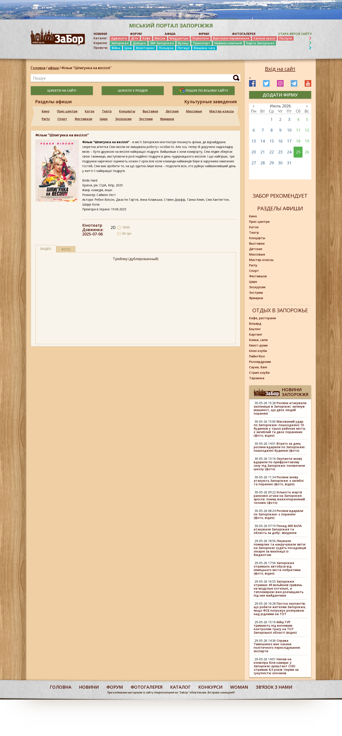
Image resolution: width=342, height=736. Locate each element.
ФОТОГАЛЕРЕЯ (243, 34)
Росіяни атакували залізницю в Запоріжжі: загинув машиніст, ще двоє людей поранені (280, 408)
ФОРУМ (136, 34)
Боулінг (255, 329)
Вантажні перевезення (231, 38)
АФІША (170, 34)
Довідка (139, 43)
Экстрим (146, 119)
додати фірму (280, 95)
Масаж (160, 38)
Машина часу (204, 48)
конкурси (210, 687)
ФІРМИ (203, 34)
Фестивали (83, 119)
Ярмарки (167, 119)
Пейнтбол (257, 356)
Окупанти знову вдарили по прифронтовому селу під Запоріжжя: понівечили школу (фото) (279, 463)
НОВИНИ (100, 34)
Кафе (146, 38)
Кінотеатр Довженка (92, 227)
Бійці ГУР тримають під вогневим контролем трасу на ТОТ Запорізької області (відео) (275, 627)
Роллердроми (260, 362)
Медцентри (179, 38)
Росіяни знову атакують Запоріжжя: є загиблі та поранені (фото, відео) (279, 480)
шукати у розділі (133, 90)
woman (239, 687)
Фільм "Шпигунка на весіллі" (86, 68)
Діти (134, 38)
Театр (107, 111)
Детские (172, 111)
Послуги (285, 38)
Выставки (150, 111)
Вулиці (183, 43)
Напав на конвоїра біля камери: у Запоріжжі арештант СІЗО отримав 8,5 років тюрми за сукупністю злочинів (276, 666)
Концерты (127, 111)
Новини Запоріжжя (295, 392)
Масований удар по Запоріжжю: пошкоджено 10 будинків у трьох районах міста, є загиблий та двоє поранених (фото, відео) (280, 428)
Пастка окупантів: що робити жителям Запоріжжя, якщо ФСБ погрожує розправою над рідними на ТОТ (280, 608)
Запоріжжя (120, 43)
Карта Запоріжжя (260, 43)
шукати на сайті (61, 90)
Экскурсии (123, 119)
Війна (116, 48)
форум (114, 687)
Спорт (62, 119)
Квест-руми (258, 345)
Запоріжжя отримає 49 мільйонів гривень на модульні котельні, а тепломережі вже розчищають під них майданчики (278, 588)
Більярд (255, 323)
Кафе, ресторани (262, 318)
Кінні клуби (258, 351)
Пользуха (166, 48)
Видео (45, 249)
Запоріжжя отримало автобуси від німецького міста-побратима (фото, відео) (277, 568)
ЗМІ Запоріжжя (162, 43)
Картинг (255, 334)
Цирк (104, 119)
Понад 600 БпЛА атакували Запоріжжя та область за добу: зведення (278, 529)
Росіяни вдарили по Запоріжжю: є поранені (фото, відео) (278, 514)
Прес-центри (67, 111)
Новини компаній (228, 43)
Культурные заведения (210, 101)
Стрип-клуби (259, 373)
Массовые (194, 111)
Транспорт (201, 43)
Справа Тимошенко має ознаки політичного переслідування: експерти (277, 645)
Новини (89, 687)
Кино (46, 111)
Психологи (200, 38)
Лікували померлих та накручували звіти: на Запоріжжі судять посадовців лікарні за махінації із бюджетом (280, 548)
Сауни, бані (258, 367)
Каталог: (101, 38)
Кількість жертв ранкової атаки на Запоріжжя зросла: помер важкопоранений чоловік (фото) (279, 497)
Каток (89, 111)
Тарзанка (256, 378)
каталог (180, 687)
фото (65, 249)
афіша (53, 68)
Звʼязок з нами (274, 687)
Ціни (128, 48)
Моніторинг (145, 48)
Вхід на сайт (280, 69)
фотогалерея (146, 687)
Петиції (184, 48)
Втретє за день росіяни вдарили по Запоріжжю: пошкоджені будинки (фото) (279, 447)
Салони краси (264, 38)
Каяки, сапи (258, 340)
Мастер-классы (221, 111)
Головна (38, 68)
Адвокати (119, 38)
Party (46, 119)
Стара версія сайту (295, 34)
